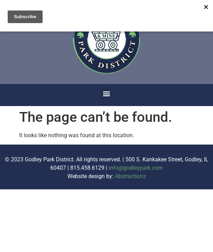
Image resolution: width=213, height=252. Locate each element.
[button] (106, 93)
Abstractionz (130, 176)
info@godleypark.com (136, 167)
